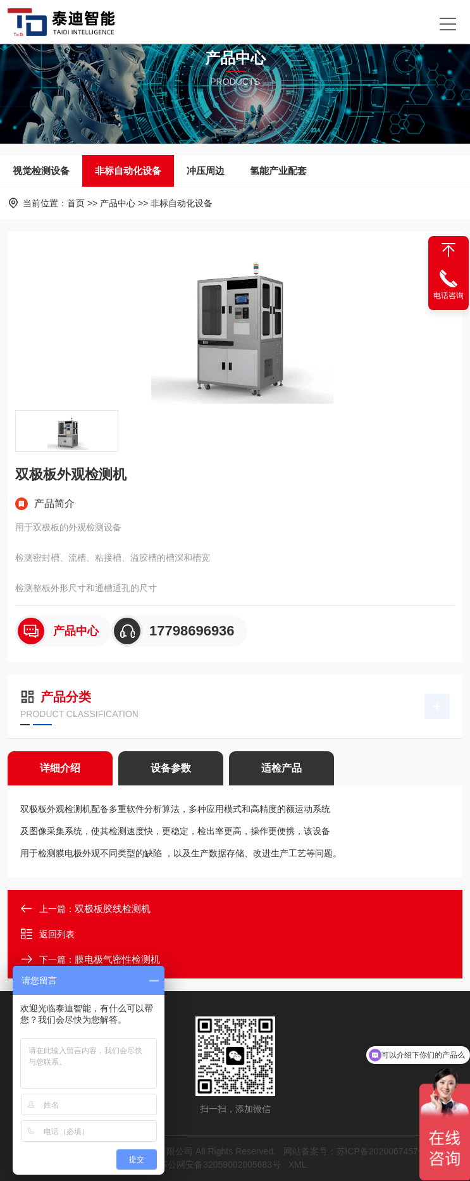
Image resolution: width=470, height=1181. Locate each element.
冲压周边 (206, 170)
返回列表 (47, 934)
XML (297, 1164)
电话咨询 (448, 295)
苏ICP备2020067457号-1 (386, 1151)
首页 (76, 203)
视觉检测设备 (41, 170)
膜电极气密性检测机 (117, 959)
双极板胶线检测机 (113, 908)
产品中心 (117, 203)
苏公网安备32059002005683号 (220, 1164)
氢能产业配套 (278, 170)
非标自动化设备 (128, 170)
